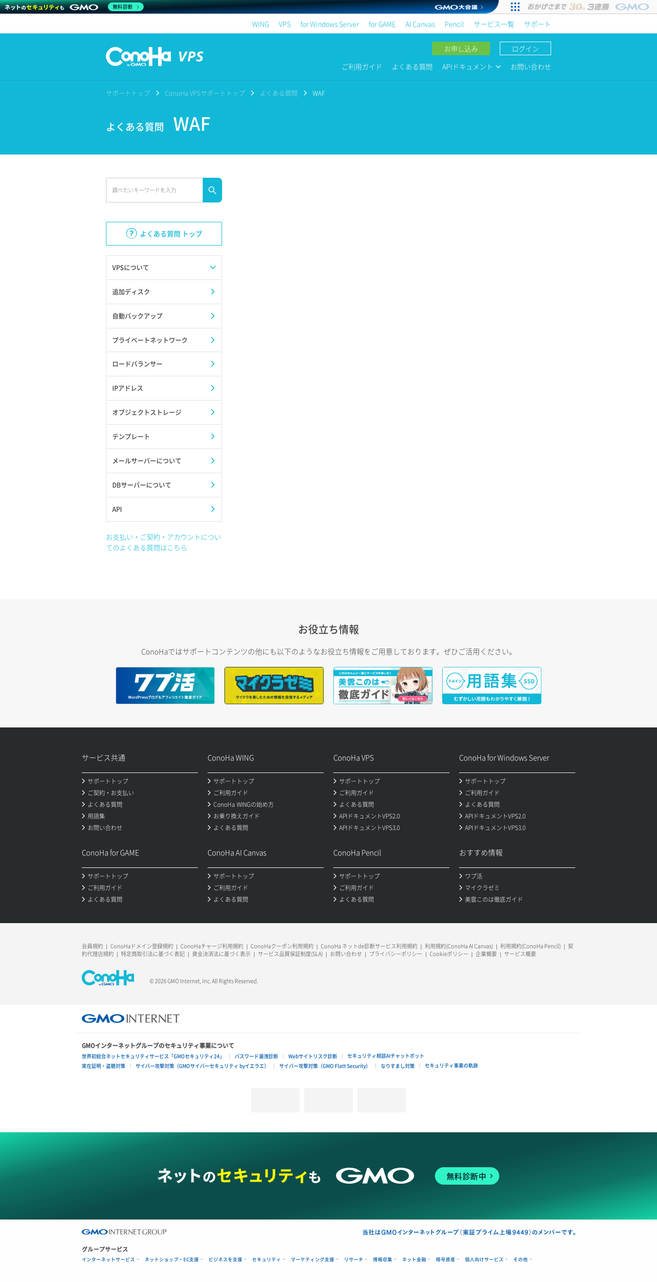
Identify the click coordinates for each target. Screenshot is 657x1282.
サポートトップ (128, 92)
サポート (537, 24)
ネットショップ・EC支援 (172, 1259)
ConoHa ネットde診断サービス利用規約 (369, 946)
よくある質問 (412, 66)
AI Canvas (420, 24)
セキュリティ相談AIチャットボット (385, 1055)
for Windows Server (329, 24)
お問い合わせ (530, 66)
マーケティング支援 (312, 1259)
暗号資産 (445, 1259)
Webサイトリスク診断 (312, 1056)
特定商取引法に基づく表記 (153, 954)
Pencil (454, 24)
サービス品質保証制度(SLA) (290, 954)
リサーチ (353, 1259)
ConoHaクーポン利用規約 (282, 946)
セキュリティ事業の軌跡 (451, 1065)
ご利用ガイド (362, 66)
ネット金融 (414, 1259)
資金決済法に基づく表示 (221, 954)
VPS (285, 24)
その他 (520, 1259)
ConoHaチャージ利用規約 (211, 946)
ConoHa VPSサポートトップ (205, 92)
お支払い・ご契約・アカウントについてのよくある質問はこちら (163, 542)
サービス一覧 (494, 24)
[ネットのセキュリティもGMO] (74, 7)
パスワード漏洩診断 (256, 1056)
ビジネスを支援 (225, 1259)
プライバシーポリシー (395, 954)
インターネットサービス (108, 1259)
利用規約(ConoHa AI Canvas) (459, 946)
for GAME (382, 24)
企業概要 (486, 954)
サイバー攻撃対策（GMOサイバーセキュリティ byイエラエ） (202, 1065)
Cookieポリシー (449, 954)
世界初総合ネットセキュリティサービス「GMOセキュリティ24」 (153, 1056)
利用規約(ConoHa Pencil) (530, 946)
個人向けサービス (484, 1259)
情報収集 (382, 1259)
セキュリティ (266, 1259)
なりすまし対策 (398, 1065)
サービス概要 (520, 954)
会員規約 (92, 946)
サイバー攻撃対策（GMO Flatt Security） (325, 1065)
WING (260, 24)
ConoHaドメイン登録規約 (141, 946)
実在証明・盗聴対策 (103, 1065)
